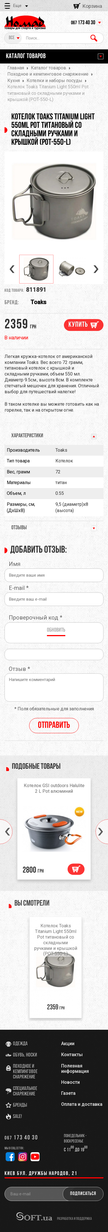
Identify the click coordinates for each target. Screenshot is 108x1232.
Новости (70, 1082)
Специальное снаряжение (25, 1091)
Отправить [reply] (54, 725)
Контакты (72, 1054)
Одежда (20, 1044)
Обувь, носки (25, 1055)
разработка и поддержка (74, 1219)
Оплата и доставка (81, 1104)
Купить (78, 325)
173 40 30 (83, 23)
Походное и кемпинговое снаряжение (25, 1072)
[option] (54, 201)
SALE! (17, 1116)
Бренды (20, 1105)
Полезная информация (75, 1068)
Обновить (56, 630)
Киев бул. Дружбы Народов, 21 (41, 1173)
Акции (67, 1043)
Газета (68, 1093)
